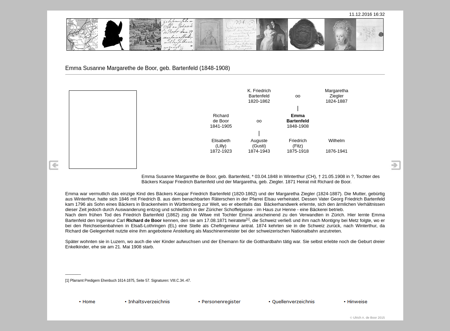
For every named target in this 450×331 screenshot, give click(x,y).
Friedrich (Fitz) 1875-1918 (298, 146)
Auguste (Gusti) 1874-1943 (259, 146)
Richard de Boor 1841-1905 (221, 121)
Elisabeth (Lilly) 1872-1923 (221, 146)
